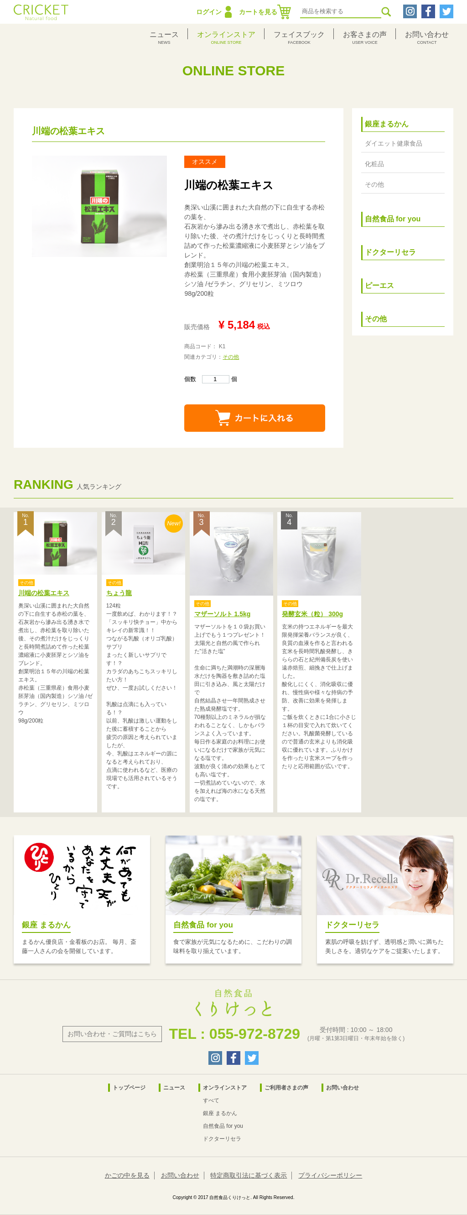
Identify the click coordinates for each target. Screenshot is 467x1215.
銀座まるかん (387, 124)
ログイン (209, 12)
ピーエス (379, 285)
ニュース (174, 1087)
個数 (206, 379)
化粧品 (374, 164)
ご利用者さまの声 (286, 1087)
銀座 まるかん (220, 1113)
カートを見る (258, 12)
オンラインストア (225, 1087)
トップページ (129, 1087)
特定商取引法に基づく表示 (248, 1175)
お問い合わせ (342, 1087)
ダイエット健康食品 (393, 143)
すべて (211, 1100)
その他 (231, 357)
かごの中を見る (127, 1175)
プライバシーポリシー (330, 1175)
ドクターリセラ (390, 252)
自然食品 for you (393, 219)
